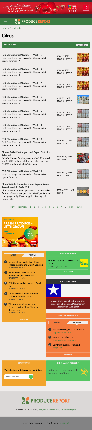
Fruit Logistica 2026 (57, 266)
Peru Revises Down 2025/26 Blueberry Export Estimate (22, 274)
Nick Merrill (64, 423)
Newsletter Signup (68, 409)
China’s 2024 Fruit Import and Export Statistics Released (26, 154)
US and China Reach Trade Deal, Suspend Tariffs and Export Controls (26, 263)
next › (71, 206)
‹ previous (22, 206)
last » (79, 206)
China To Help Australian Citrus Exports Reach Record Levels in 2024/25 (25, 186)
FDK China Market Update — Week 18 (22, 69)
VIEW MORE (24, 319)
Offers (57, 323)
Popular (32, 255)
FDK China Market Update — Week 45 (25, 284)
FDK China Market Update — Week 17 (22, 83)
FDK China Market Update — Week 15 (22, 111)
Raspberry (57, 347)
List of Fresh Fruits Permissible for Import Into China (63, 371)
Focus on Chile (68, 281)
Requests (77, 323)
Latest (13, 255)
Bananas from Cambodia (64, 339)
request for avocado (62, 332)
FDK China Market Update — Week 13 (22, 139)
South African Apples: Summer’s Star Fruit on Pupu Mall (24, 295)
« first (12, 206)
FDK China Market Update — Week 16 (22, 97)
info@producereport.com (49, 409)
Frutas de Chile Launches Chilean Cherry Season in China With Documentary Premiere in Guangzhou (68, 303)
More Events (68, 271)
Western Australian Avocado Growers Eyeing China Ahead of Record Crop (23, 307)
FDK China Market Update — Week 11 (22, 171)
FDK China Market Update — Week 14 (22, 125)
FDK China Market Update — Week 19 (22, 55)
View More (68, 354)
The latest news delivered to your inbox (23, 370)
